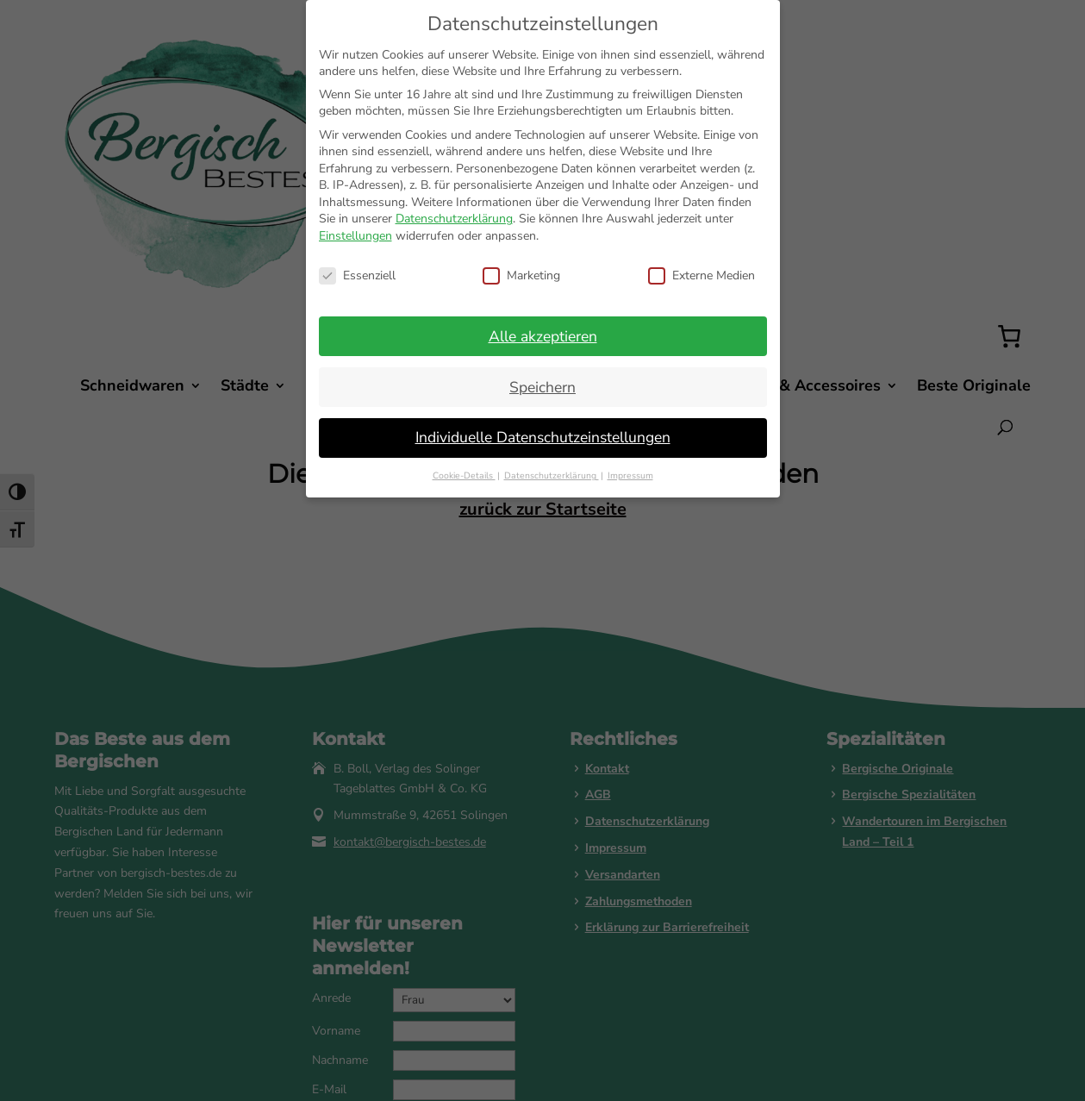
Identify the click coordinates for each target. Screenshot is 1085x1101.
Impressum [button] (630, 475)
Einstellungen (355, 236)
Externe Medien (701, 275)
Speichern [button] (542, 387)
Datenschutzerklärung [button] (551, 475)
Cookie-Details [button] (464, 475)
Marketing (521, 275)
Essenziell (357, 275)
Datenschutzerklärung (454, 218)
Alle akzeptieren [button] (543, 336)
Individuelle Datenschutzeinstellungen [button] (542, 437)
